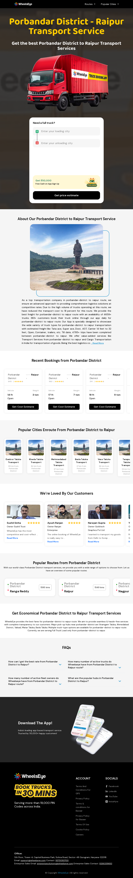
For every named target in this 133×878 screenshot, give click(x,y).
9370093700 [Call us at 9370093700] (62, 860)
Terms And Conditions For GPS (83, 790)
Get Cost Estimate (23, 406)
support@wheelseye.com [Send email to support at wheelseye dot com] (33, 860)
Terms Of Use (82, 824)
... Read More (97, 343)
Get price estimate (66, 195)
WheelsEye (63, 872)
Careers (79, 834)
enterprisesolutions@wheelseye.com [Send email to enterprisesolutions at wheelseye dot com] (55, 863)
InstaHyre (111, 801)
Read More (12, 538)
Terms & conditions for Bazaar (83, 807)
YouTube (111, 796)
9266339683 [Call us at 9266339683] (105, 863)
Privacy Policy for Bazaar (82, 817)
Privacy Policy (82, 798)
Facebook (112, 786)
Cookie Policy (82, 829)
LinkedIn (111, 791)
